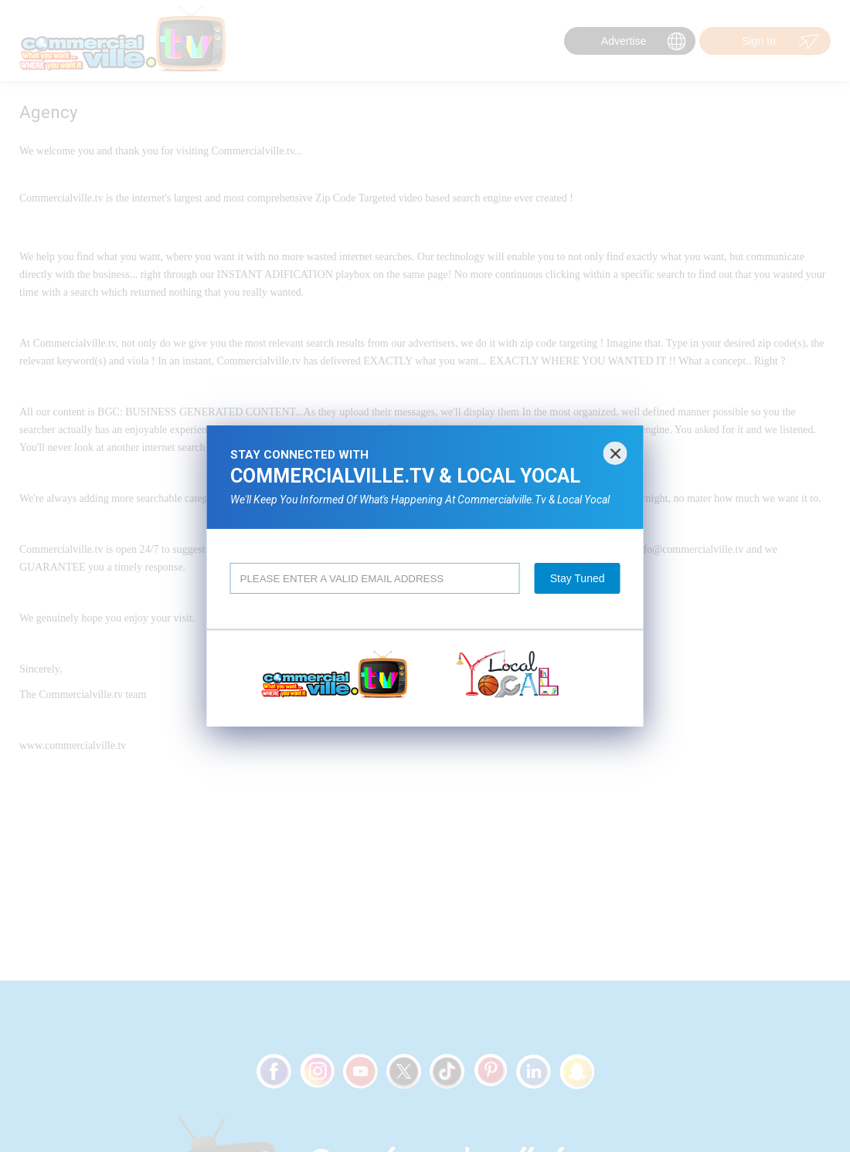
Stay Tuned (577, 578)
